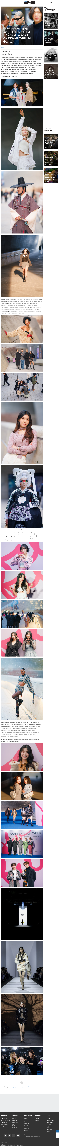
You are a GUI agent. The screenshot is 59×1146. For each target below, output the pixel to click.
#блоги (2, 47)
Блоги (48, 1131)
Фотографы (49, 1124)
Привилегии (50, 1122)
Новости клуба (50, 1120)
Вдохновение (4, 1124)
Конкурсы (14, 1120)
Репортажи (15, 1122)
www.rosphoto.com (30, 1136)
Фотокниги (49, 1129)
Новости (14, 1127)
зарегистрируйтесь (26, 1087)
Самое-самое (4, 1118)
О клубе (49, 1118)
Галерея (3, 1126)
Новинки (37, 1118)
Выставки (14, 1118)
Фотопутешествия (5, 1120)
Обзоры (37, 1120)
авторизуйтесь (15, 1087)
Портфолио (4, 1122)
